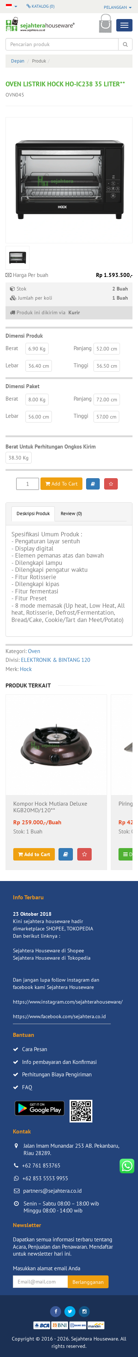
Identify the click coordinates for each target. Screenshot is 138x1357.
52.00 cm (106, 348)
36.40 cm (38, 366)
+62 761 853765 (41, 1165)
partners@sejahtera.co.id (52, 1190)
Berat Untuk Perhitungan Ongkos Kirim (51, 446)
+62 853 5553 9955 (45, 1178)
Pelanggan (118, 7)
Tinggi (81, 365)
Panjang (83, 348)
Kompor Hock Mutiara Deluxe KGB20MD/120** (50, 807)
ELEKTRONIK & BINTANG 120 (55, 659)
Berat (12, 348)
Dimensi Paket (22, 386)
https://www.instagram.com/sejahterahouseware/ (68, 1001)
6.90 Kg (37, 348)
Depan (17, 61)
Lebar (12, 365)
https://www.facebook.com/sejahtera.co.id (59, 1016)
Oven (34, 651)
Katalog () (40, 6)
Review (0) (71, 513)
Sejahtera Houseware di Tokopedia (52, 958)
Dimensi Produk (24, 335)
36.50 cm (106, 366)
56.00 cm (38, 416)
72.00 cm (106, 399)
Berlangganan (88, 1282)
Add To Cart (61, 483)
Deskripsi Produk (33, 513)
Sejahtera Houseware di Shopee (48, 950)
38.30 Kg (18, 457)
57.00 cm (106, 416)
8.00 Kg (37, 399)
